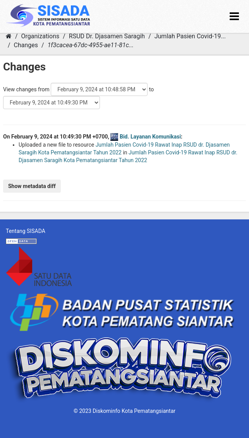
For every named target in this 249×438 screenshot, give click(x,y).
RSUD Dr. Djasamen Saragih (107, 36)
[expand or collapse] (234, 16)
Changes (26, 45)
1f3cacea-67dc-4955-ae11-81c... (91, 45)
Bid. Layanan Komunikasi (150, 136)
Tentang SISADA (25, 231)
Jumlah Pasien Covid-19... (190, 36)
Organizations (40, 36)
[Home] (9, 36)
